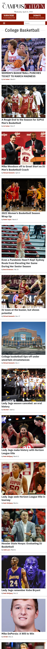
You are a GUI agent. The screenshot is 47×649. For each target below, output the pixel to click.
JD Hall (5, 637)
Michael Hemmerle (9, 173)
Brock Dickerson (8, 269)
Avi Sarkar (6, 79)
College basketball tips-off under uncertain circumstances (20, 358)
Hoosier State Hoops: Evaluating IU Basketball (22, 544)
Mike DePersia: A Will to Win (18, 633)
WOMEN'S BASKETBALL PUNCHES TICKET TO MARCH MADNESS (21, 74)
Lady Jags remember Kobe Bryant (21, 590)
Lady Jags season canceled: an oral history (22, 404)
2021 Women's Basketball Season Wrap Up (21, 214)
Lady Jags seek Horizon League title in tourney (23, 498)
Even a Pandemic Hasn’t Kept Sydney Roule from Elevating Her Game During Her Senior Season (23, 263)
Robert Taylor (7, 219)
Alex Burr (6, 410)
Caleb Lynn (6, 550)
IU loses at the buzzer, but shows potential (20, 311)
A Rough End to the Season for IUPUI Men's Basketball (23, 121)
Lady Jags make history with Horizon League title (23, 451)
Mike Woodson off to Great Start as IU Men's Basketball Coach (23, 167)
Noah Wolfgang (8, 456)
